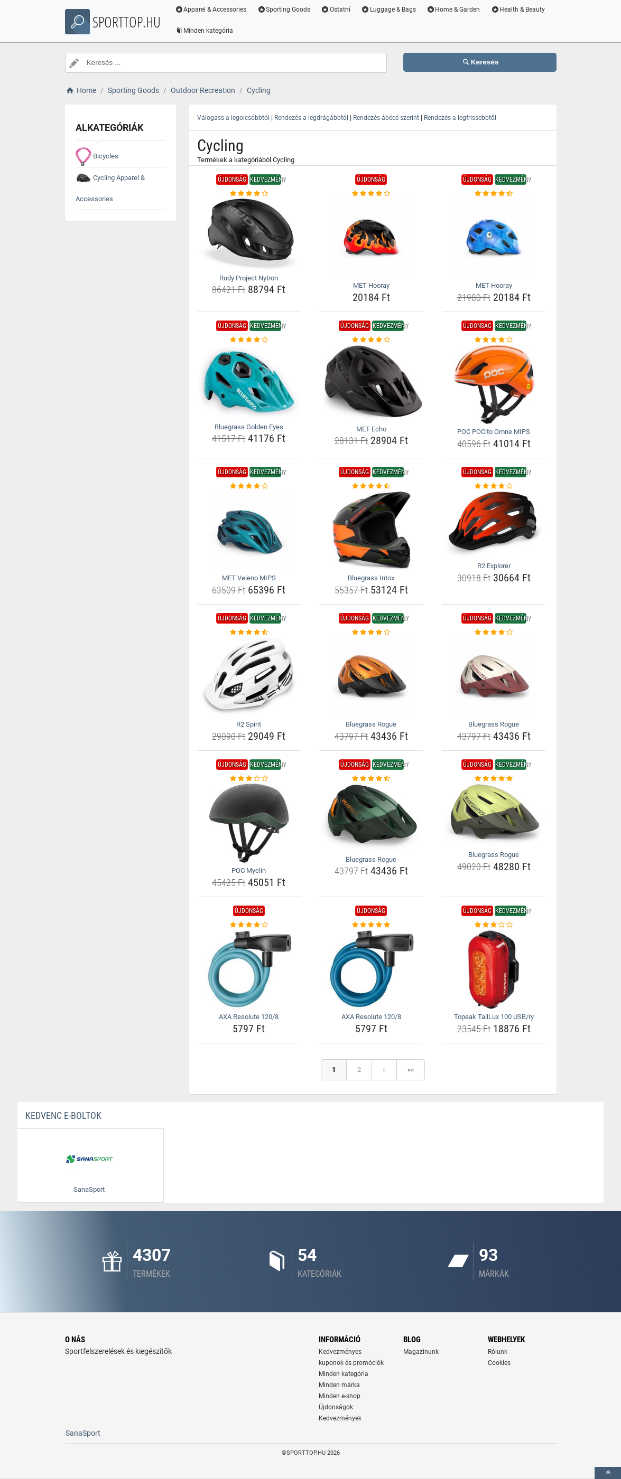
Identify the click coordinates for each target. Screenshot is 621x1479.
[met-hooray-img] (371, 238)
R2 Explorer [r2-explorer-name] (494, 566)
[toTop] (608, 1473)
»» (410, 1069)
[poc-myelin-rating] (249, 779)
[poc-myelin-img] (249, 823)
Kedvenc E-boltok (63, 1115)
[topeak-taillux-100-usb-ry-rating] (493, 925)
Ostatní (338, 9)
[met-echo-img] (371, 383)
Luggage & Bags (390, 9)
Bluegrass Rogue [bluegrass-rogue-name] (371, 724)
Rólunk (497, 1351)
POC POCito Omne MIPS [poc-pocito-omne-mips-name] (493, 432)
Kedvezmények (340, 1418)
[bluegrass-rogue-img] (371, 677)
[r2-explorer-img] (493, 524)
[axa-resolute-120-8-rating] (249, 925)
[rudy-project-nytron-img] (249, 234)
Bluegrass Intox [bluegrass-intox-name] (371, 578)
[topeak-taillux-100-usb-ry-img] (493, 969)
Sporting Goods (285, 9)
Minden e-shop (339, 1396)
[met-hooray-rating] (371, 194)
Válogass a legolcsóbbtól (233, 117)
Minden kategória (206, 30)
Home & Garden (456, 9)
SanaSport (83, 1433)
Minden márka (339, 1385)
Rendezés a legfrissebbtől (460, 117)
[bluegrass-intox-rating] (371, 486)
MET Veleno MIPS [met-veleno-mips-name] (249, 578)
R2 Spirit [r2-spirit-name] (248, 724)
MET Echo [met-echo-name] (371, 429)
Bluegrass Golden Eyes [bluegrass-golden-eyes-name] (249, 427)
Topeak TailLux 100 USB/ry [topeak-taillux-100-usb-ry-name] (494, 1017)
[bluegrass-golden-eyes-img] (249, 382)
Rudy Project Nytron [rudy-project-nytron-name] (248, 278)
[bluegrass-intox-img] (371, 530)
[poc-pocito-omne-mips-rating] (493, 340)
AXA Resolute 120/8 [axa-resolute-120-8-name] (249, 1017)
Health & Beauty (520, 9)
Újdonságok (336, 1407)
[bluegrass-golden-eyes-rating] (249, 340)
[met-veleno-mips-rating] (249, 486)
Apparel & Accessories (213, 9)
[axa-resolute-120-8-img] (249, 969)
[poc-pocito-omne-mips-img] (493, 384)
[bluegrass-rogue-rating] (371, 632)
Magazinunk (421, 1351)
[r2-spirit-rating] (249, 632)
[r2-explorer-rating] (493, 486)
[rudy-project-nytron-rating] (249, 194)
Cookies (499, 1363)
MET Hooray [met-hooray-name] (371, 285)
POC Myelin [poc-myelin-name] (248, 870)
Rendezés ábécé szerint (386, 117)
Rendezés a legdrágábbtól (311, 117)
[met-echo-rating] (371, 340)
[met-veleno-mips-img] (249, 530)
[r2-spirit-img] (249, 677)
